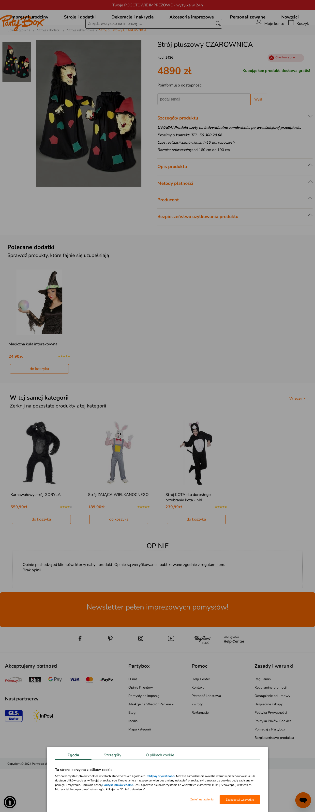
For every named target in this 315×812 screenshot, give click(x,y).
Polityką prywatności (160, 776)
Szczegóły (112, 755)
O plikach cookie (160, 755)
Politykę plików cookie (117, 785)
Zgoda (73, 755)
